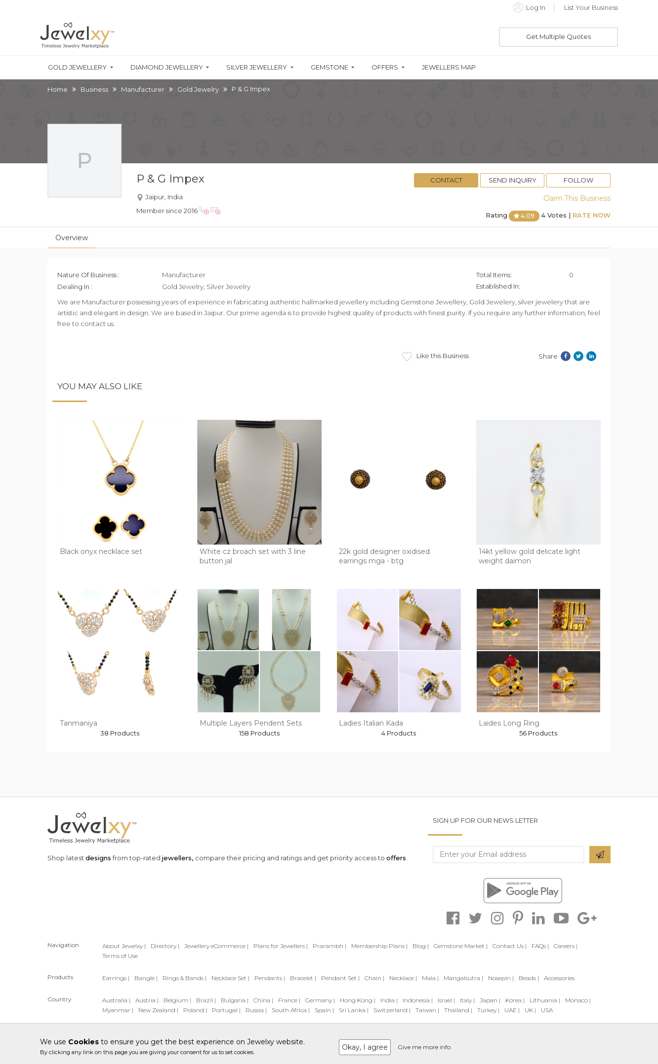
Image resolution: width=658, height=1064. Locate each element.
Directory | (165, 946)
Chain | (374, 978)
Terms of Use (120, 955)
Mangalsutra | (463, 978)
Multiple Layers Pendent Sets (251, 723)
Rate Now (592, 215)
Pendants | (269, 978)
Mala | (430, 978)
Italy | (467, 1000)
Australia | (116, 1000)
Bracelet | (303, 978)
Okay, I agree (365, 1047)
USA (547, 1010)
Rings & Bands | (184, 978)
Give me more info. (425, 1047)
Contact (446, 180)
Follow (578, 180)
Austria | (147, 1000)
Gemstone (329, 67)
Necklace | (403, 978)
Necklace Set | (230, 978)
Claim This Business (577, 198)
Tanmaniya (78, 723)
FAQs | (540, 946)
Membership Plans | (379, 946)
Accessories (559, 978)
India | (389, 1000)
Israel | (446, 1000)
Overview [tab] (71, 237)
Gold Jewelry (198, 89)
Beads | (529, 978)
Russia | (256, 1010)
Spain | (324, 1010)
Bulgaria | (234, 1000)
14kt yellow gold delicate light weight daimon (529, 556)
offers (396, 858)
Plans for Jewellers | (280, 946)
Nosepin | (501, 978)
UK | (530, 1010)
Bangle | (146, 978)
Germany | (320, 1000)
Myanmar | (117, 1010)
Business (94, 89)
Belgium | (177, 1000)
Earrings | (115, 978)
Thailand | (458, 1010)
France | (289, 1000)
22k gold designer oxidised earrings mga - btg (384, 556)
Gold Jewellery (77, 67)
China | (263, 1000)
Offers (384, 67)
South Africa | (291, 1010)
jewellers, (177, 858)
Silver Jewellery (256, 67)
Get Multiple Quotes (558, 36)
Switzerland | (392, 1010)
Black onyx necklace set (101, 551)
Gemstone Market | (461, 946)
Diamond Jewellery (166, 67)
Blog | (420, 946)
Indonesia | (418, 1000)
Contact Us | (510, 946)
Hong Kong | (357, 1000)
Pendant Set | (340, 978)
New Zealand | (158, 1010)
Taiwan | (427, 1010)
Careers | (565, 946)
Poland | (195, 1010)
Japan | (490, 1000)
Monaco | (578, 1000)
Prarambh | (329, 946)
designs (98, 858)
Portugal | (226, 1010)
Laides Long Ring (509, 723)
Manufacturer (142, 89)
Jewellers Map (449, 67)
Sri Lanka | (354, 1010)
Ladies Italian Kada (371, 723)
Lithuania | (545, 1000)
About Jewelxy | (124, 946)
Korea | (515, 1000)
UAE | (512, 1010)
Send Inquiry (512, 180)
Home (57, 89)
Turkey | (488, 1010)
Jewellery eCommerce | (216, 946)
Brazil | (206, 1000)
